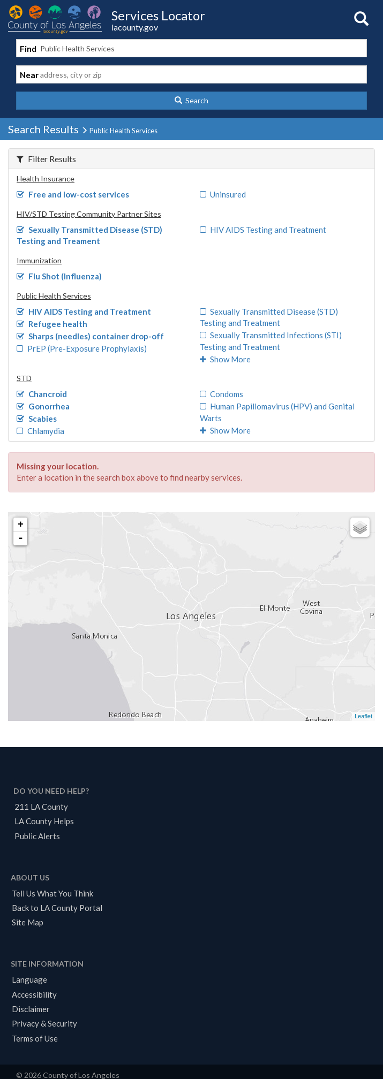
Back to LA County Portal (57, 908)
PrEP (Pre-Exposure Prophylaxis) (82, 348)
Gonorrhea (43, 406)
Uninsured (223, 194)
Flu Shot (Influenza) (59, 276)
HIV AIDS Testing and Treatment (263, 229)
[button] (191, 101)
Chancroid (42, 394)
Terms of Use (35, 1038)
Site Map (27, 922)
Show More (225, 359)
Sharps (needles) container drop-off (90, 336)
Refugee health (52, 324)
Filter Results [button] (46, 159)
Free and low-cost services (73, 194)
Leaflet (363, 716)
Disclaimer (31, 1009)
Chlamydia (40, 431)
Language (29, 979)
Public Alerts (37, 836)
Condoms (222, 394)
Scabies (37, 418)
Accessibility (34, 994)
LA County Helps (44, 821)
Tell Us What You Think (52, 893)
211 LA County (41, 806)
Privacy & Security (44, 1023)
